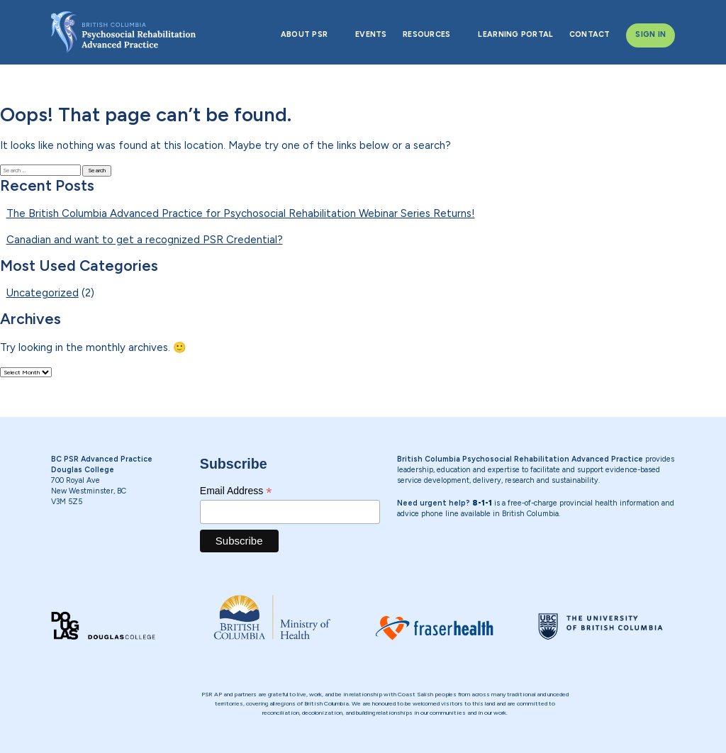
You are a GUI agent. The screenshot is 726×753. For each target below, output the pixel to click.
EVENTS (371, 34)
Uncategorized (42, 292)
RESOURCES (426, 34)
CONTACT (589, 34)
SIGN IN (650, 34)
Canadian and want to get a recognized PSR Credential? (144, 239)
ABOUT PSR (304, 34)
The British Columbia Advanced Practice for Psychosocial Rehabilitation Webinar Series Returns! (240, 213)
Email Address (236, 491)
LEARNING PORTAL (515, 34)
